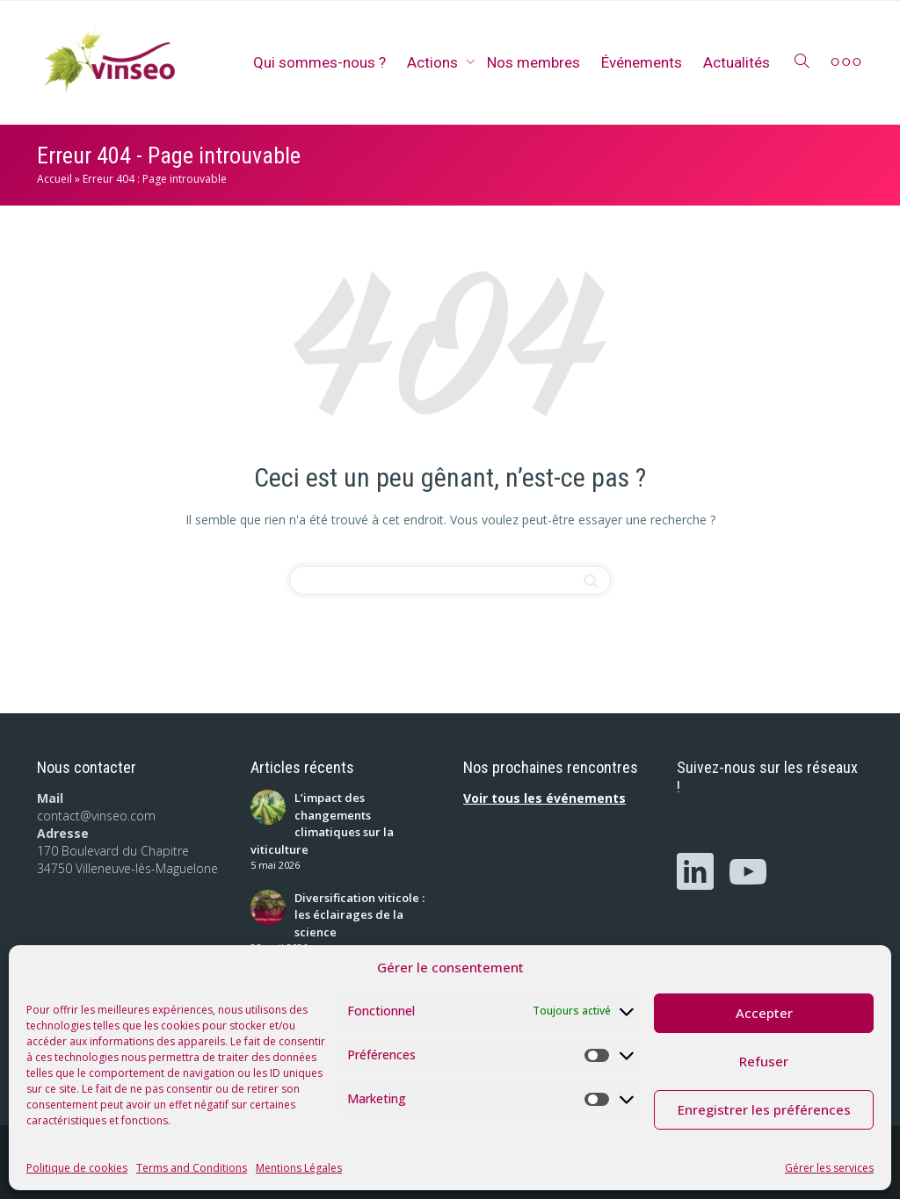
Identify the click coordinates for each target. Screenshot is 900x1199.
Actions (434, 62)
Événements (641, 62)
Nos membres (533, 62)
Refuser (763, 1061)
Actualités (736, 62)
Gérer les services (829, 1167)
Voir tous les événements (544, 798)
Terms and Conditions (191, 1167)
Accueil (54, 178)
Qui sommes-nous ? (319, 62)
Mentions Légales (299, 1167)
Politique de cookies (76, 1167)
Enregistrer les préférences (764, 1109)
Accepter (764, 1013)
